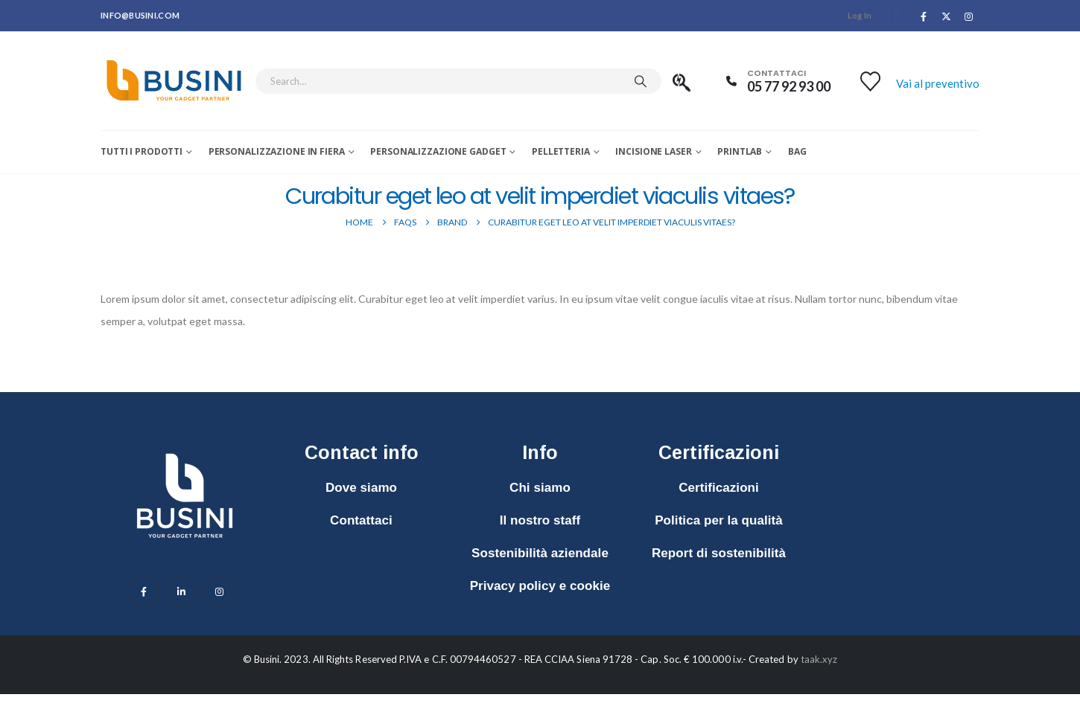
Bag (797, 151)
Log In (860, 15)
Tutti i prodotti (141, 151)
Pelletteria (561, 151)
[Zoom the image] (185, 446)
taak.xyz (819, 659)
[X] (946, 16)
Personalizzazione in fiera (277, 151)
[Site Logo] (174, 81)
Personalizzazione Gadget (438, 151)
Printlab (739, 151)
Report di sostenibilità (719, 553)
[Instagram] (969, 16)
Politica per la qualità (719, 520)
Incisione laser (653, 151)
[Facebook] (923, 16)
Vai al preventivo (937, 83)
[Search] (640, 81)
